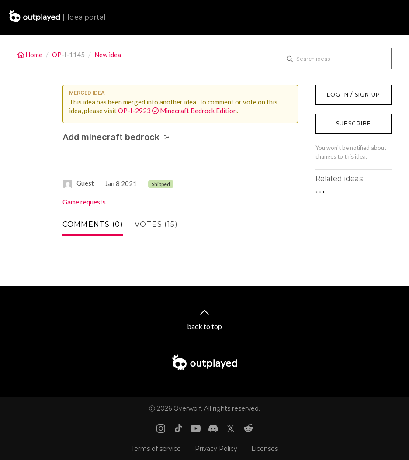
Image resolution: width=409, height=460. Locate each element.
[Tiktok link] (178, 428)
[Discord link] (213, 428)
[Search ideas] (336, 58)
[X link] (230, 428)
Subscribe (353, 123)
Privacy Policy (216, 449)
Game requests (84, 202)
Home (30, 55)
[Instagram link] (161, 428)
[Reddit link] (248, 428)
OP (57, 55)
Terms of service (156, 449)
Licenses (264, 449)
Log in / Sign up (337, 89)
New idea (107, 55)
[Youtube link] (196, 428)
